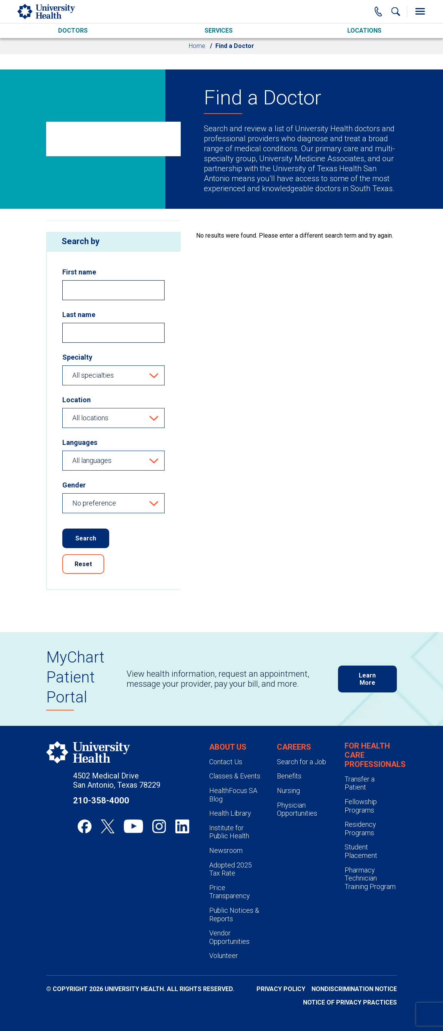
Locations (364, 30)
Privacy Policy (280, 989)
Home (197, 46)
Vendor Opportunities (229, 937)
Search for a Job (301, 762)
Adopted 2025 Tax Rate (230, 869)
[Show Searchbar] (395, 11)
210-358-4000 (101, 800)
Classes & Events (234, 776)
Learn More (367, 679)
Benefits (289, 776)
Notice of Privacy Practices (350, 1002)
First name (79, 272)
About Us (227, 747)
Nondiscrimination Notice (354, 989)
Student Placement (361, 851)
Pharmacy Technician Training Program (370, 878)
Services (219, 30)
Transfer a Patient (360, 783)
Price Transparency (229, 892)
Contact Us (225, 762)
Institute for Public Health (229, 832)
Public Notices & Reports (234, 914)
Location (76, 400)
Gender (74, 485)
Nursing (288, 790)
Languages (79, 442)
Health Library (230, 813)
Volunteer (223, 956)
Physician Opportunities (297, 809)
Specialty (77, 357)
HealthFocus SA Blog (233, 794)
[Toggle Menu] (420, 11)
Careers (294, 747)
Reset (83, 564)
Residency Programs (360, 828)
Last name (78, 315)
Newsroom (226, 850)
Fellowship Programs (361, 806)
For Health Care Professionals (375, 755)
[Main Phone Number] (378, 11)
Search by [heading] (81, 241)
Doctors (73, 30)
